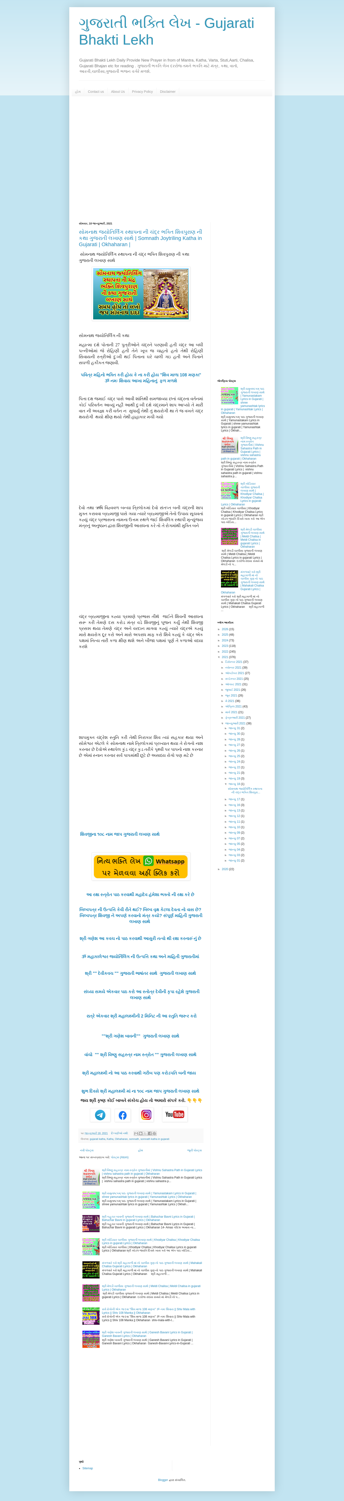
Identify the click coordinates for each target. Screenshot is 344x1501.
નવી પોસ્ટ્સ (87, 1150)
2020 (225, 869)
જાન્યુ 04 (235, 849)
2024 (225, 640)
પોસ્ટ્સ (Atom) (120, 1157)
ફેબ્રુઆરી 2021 (235, 717)
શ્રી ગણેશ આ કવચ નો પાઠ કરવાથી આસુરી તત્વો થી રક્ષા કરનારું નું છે (141, 938)
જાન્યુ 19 (235, 778)
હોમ (78, 91)
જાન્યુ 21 (235, 772)
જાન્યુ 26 (235, 750)
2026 (225, 629)
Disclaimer (168, 91)
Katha (110, 1138)
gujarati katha (97, 1138)
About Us (118, 91)
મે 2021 (230, 701)
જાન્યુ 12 (235, 816)
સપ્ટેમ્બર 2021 (234, 678)
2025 (225, 634)
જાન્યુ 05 (235, 844)
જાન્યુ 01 (235, 860)
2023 (225, 646)
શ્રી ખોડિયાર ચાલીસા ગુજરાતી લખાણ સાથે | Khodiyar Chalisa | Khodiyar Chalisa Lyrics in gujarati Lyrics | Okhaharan (242, 494)
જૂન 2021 (231, 695)
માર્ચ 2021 (231, 712)
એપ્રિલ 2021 (233, 706)
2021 (225, 657)
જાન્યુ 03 (235, 855)
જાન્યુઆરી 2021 (235, 723)
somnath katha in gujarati (154, 1138)
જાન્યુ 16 (235, 805)
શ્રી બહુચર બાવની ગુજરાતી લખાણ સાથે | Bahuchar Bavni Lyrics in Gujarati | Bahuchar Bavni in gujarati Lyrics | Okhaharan (148, 1218)
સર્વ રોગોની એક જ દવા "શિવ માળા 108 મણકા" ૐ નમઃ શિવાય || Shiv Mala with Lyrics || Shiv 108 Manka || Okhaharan (148, 1311)
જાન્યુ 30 (235, 733)
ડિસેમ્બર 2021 (234, 662)
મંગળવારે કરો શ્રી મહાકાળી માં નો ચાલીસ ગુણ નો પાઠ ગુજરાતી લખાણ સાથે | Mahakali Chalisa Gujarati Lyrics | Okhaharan (242, 582)
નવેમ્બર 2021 (233, 667)
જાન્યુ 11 (235, 821)
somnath (134, 1138)
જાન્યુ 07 (235, 838)
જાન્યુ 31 (235, 728)
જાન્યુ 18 (235, 784)
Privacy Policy (142, 91)
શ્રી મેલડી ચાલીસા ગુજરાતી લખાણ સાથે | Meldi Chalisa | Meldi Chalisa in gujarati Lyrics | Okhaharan (253, 538)
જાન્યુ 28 (235, 739)
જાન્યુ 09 (235, 832)
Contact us (96, 91)
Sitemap (87, 1468)
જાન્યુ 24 (235, 761)
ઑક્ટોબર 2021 (235, 673)
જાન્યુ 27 (235, 745)
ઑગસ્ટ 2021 (233, 684)
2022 (225, 651)
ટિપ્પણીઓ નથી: (120, 1133)
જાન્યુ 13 (235, 810)
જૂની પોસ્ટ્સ (194, 1150)
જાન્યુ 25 (235, 756)
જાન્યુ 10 (235, 827)
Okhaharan (121, 1138)
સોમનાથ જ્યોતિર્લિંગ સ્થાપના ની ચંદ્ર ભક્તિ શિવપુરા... (245, 790)
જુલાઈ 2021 (233, 689)
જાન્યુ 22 (235, 767)
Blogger (163, 1480)
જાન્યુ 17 (235, 799)
